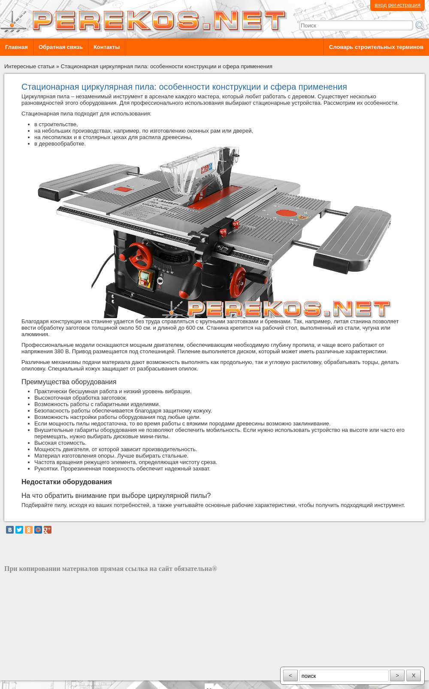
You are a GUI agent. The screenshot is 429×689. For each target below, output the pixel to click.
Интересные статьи (29, 66)
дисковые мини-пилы (141, 436)
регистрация (404, 5)
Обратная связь (61, 47)
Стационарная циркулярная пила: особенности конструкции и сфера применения (166, 66)
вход (381, 5)
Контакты (107, 47)
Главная (16, 47)
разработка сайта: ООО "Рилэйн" (47, 673)
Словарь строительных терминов (376, 47)
